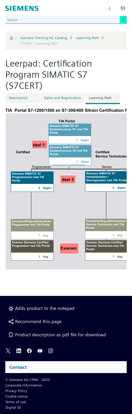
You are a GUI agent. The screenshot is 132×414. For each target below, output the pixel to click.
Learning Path (87, 38)
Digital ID (13, 407)
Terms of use (15, 402)
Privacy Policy (16, 391)
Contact (18, 367)
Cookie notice (16, 396)
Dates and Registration (62, 98)
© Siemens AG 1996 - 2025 (27, 380)
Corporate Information (23, 385)
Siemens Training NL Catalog (43, 38)
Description (18, 98)
